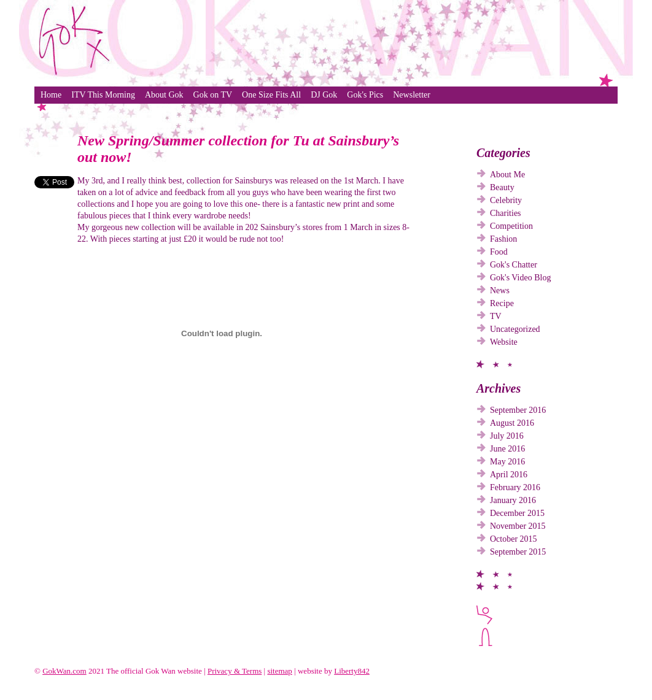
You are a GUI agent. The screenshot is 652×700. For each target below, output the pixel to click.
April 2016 (508, 474)
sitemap (279, 670)
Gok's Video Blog (520, 277)
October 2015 (513, 539)
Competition (511, 226)
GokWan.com (64, 670)
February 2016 (515, 487)
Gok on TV (213, 94)
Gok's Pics (365, 94)
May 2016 (507, 461)
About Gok (164, 94)
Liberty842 (352, 670)
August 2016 (512, 423)
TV (496, 316)
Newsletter (411, 94)
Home (51, 94)
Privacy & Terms (235, 670)
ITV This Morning (103, 94)
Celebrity (506, 200)
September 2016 (518, 410)
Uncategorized (515, 329)
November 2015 (518, 526)
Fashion (503, 239)
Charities (505, 213)
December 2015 (517, 513)
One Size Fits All (271, 94)
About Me (507, 174)
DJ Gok (324, 94)
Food (499, 251)
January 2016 (513, 500)
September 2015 (518, 551)
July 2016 (507, 435)
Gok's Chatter (513, 264)
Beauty (502, 187)
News (500, 290)
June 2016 (507, 448)
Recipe (502, 303)
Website (504, 342)
